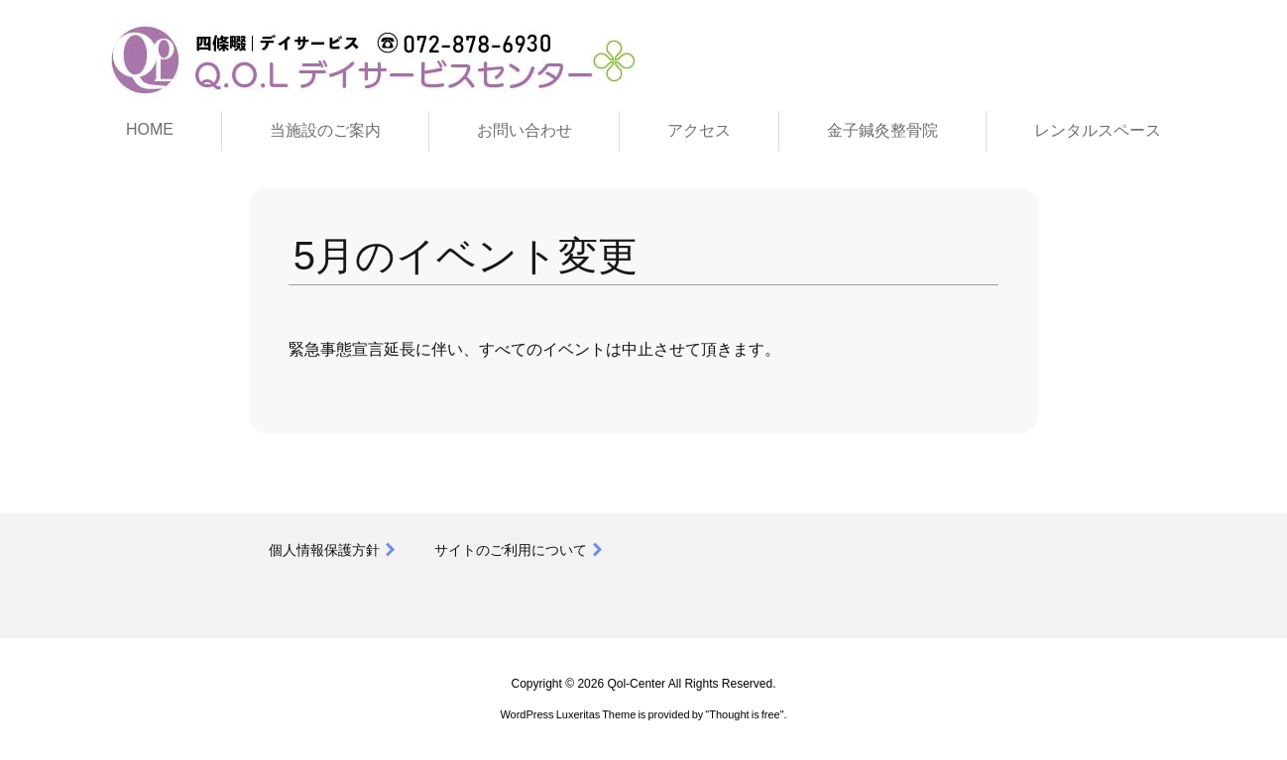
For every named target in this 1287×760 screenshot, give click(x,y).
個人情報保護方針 (324, 550)
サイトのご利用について (510, 550)
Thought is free (744, 714)
